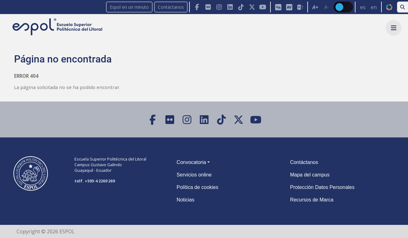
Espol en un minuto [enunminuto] (129, 7)
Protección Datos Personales (322, 187)
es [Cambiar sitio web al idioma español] (362, 7)
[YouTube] (262, 7)
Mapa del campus (310, 174)
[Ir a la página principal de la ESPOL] (58, 27)
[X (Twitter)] (251, 7)
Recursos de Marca (312, 199)
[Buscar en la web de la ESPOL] (402, 7)
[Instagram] (219, 7)
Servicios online (194, 174)
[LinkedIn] (229, 7)
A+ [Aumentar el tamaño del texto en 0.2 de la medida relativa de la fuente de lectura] (315, 7)
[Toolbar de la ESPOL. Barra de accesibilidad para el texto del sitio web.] (320, 7)
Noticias (185, 199)
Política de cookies (197, 187)
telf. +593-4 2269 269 (94, 181)
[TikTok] (240, 7)
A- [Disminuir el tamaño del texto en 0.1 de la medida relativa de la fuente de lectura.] (326, 7)
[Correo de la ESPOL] (300, 7)
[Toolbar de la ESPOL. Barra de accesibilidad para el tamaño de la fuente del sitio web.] (288, 7)
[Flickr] (208, 7)
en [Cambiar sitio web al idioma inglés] (374, 7)
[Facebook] (197, 7)
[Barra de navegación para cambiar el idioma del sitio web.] (368, 7)
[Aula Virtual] (289, 7)
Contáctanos (171, 7)
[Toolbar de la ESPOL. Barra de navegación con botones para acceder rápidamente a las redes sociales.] (229, 7)
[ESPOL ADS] (278, 7)
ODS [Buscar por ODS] (389, 7)
